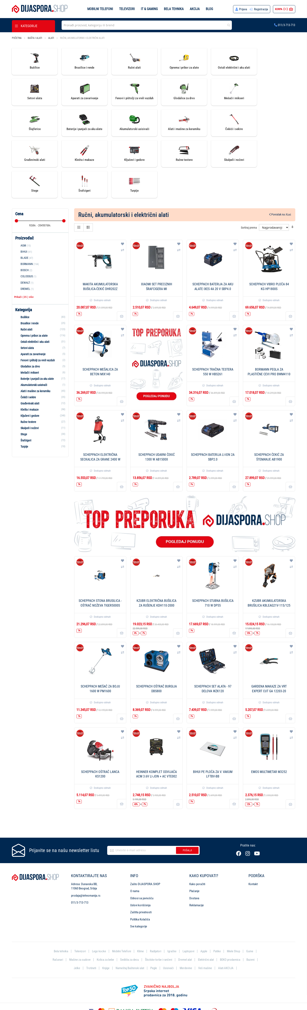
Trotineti (91, 938)
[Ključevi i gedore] (40, 385)
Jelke (77, 938)
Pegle (153, 938)
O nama (134, 860)
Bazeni (250, 929)
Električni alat (206, 929)
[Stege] (40, 404)
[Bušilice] (40, 286)
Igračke (171, 920)
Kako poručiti (197, 853)
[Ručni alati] (40, 299)
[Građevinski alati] (40, 373)
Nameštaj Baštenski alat (130, 938)
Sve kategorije (138, 896)
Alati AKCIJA (225, 938)
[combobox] (147, 25)
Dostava (194, 867)
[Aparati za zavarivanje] (40, 323)
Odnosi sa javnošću (141, 867)
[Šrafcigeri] (40, 410)
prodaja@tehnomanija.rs (85, 865)
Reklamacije (196, 874)
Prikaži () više (24, 266)
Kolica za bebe (105, 929)
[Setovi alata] (40, 317)
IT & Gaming (149, 9)
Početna (17, 38)
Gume (249, 920)
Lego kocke (99, 920)
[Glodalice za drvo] (40, 336)
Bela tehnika (174, 9)
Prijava (243, 9)
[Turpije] (40, 416)
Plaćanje (194, 860)
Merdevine (186, 938)
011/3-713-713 (284, 25)
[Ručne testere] (40, 391)
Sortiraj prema (249, 196)
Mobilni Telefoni (121, 920)
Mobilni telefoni (100, 9)
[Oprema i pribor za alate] (40, 305)
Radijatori (155, 920)
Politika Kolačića (140, 889)
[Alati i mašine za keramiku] (40, 360)
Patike (217, 920)
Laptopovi (188, 920)
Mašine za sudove (80, 929)
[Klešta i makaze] (40, 379)
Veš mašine (205, 938)
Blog (209, 9)
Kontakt (253, 853)
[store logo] (39, 9)
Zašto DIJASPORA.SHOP (145, 853)
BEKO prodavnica (230, 929)
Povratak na (280, 183)
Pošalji (187, 819)
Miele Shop (233, 920)
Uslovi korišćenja (140, 874)
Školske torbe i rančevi (158, 929)
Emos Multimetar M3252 (269, 741)
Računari (58, 929)
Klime (140, 920)
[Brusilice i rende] (40, 293)
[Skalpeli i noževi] (40, 397)
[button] (122, 213)
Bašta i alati (35, 38)
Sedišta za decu (129, 929)
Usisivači (168, 938)
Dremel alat (185, 929)
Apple (203, 920)
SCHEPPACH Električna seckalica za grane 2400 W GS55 (100, 428)
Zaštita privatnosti (141, 882)
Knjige (105, 938)
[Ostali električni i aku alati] (40, 311)
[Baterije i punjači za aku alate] (40, 348)
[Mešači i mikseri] (40, 342)
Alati (51, 38)
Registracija (261, 9)
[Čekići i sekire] (40, 367)
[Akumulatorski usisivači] (40, 354)
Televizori (127, 9)
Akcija (195, 9)
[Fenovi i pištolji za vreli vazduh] (40, 330)
